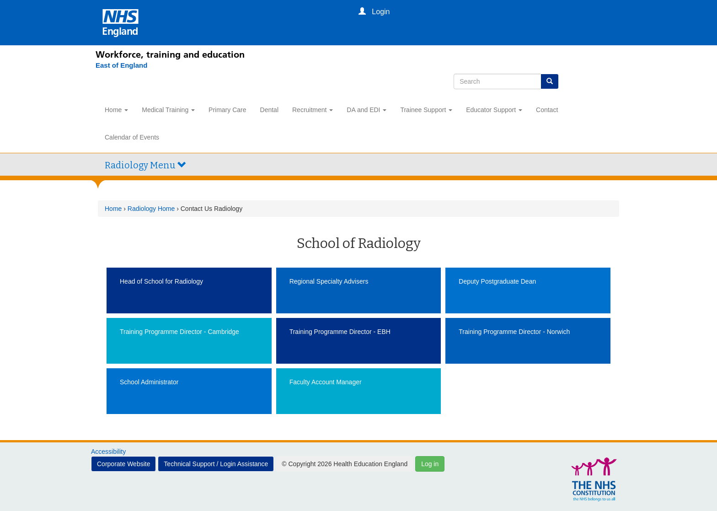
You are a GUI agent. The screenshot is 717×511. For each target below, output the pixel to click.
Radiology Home (151, 208)
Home (116, 109)
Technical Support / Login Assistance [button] (216, 464)
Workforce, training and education (170, 54)
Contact (547, 109)
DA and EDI (366, 109)
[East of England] (121, 65)
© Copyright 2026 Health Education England (344, 464)
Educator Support (494, 109)
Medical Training (168, 109)
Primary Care (227, 109)
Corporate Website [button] (123, 464)
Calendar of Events (132, 137)
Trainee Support (426, 109)
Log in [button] (430, 464)
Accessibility (108, 451)
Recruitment (312, 109)
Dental (269, 109)
